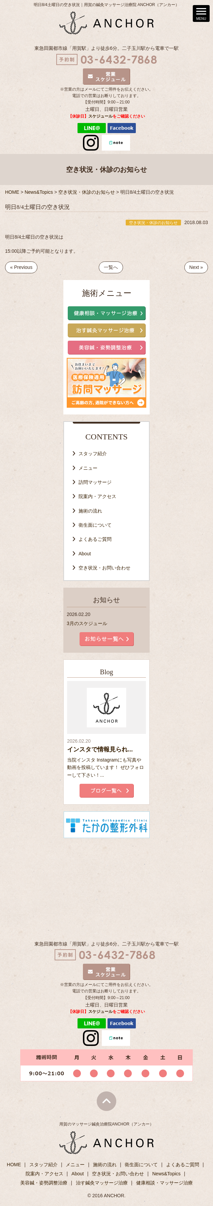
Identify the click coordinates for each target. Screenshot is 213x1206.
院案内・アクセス (97, 496)
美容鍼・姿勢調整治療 (43, 1182)
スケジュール (100, 116)
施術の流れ (90, 511)
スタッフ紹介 (93, 453)
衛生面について (95, 525)
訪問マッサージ (95, 482)
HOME (14, 1164)
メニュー (88, 468)
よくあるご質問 (95, 539)
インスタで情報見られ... (100, 749)
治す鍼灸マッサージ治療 (102, 1182)
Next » (196, 267)
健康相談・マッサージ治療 (164, 1182)
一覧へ (111, 267)
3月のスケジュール (87, 623)
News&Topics (166, 1173)
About (85, 553)
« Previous (21, 267)
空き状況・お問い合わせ (104, 567)
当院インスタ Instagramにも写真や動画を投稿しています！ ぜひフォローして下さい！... (105, 767)
